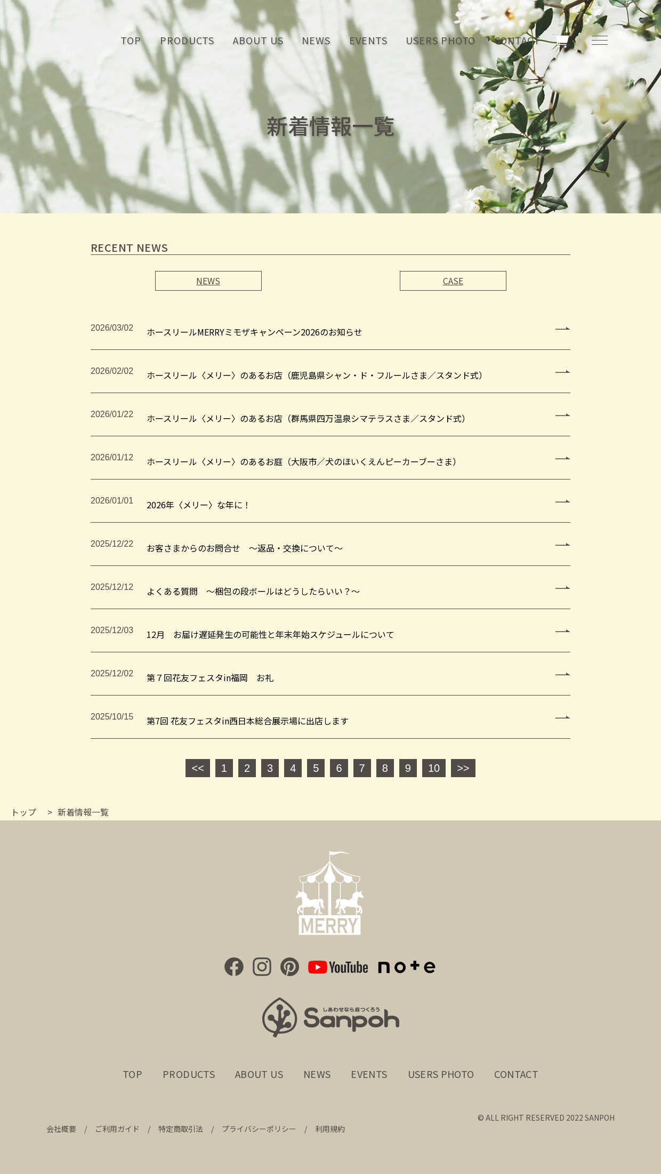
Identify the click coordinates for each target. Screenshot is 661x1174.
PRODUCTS (187, 40)
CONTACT (517, 40)
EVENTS (368, 40)
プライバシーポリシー (259, 1128)
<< (197, 768)
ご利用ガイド (117, 1128)
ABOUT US (258, 40)
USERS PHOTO (440, 40)
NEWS (316, 40)
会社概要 (61, 1128)
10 (434, 768)
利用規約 (330, 1128)
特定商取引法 (180, 1128)
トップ (23, 811)
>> (463, 768)
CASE (453, 280)
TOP (130, 40)
